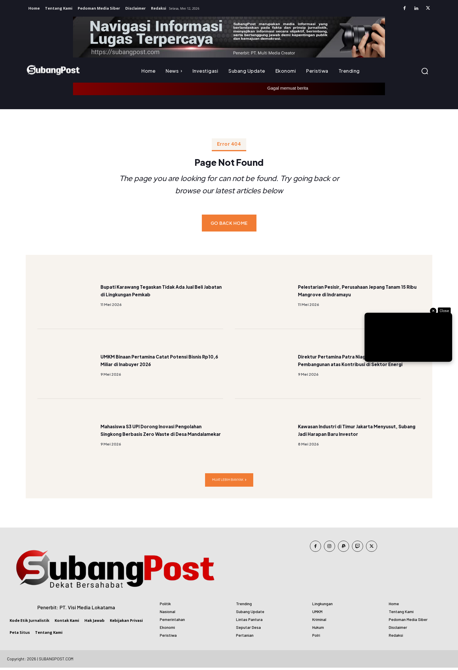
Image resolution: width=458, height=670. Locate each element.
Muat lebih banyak (229, 482)
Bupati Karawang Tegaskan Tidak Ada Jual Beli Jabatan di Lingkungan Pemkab (161, 292)
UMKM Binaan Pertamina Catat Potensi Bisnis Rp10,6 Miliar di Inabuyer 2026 (156, 362)
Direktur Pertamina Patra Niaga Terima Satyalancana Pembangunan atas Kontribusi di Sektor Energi (353, 362)
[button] (424, 71)
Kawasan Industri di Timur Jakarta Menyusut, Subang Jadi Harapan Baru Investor (351, 432)
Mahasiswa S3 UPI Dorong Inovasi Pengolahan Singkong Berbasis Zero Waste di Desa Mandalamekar (153, 432)
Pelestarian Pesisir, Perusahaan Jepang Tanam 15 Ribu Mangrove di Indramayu (354, 292)
